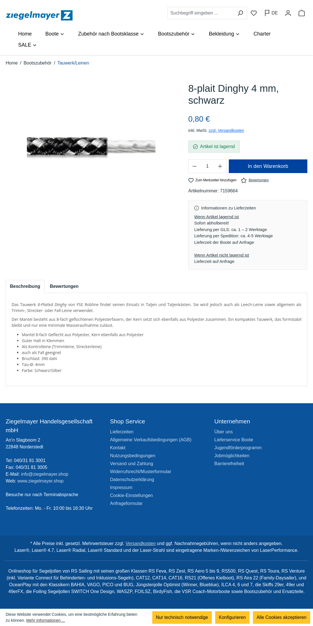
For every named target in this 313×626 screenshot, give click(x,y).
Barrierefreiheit (229, 463)
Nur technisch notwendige (182, 617)
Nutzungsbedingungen (132, 455)
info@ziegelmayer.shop (44, 474)
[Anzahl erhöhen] (220, 166)
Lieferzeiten (122, 431)
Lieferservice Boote (233, 439)
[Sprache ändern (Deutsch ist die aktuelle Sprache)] (271, 13)
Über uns (223, 431)
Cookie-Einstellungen (131, 495)
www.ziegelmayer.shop (41, 481)
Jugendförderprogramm (238, 447)
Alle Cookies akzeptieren (281, 617)
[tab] (25, 286)
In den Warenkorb (268, 166)
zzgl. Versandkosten (226, 130)
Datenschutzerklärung (132, 479)
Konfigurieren (232, 617)
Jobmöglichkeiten (231, 455)
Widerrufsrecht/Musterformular (140, 471)
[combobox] (201, 13)
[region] (91, 146)
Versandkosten (141, 543)
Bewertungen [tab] (64, 286)
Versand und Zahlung (131, 463)
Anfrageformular (126, 503)
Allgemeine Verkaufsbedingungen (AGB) (150, 439)
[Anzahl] (207, 166)
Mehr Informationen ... (45, 620)
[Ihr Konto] (288, 13)
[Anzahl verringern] (194, 166)
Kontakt (117, 447)
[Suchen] (240, 13)
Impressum (121, 487)
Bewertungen (255, 180)
